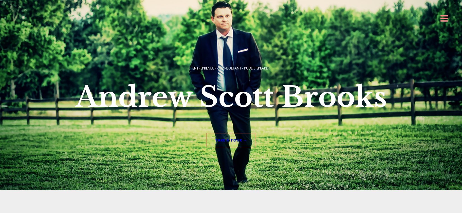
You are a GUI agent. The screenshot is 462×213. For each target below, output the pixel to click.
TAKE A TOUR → (231, 134)
